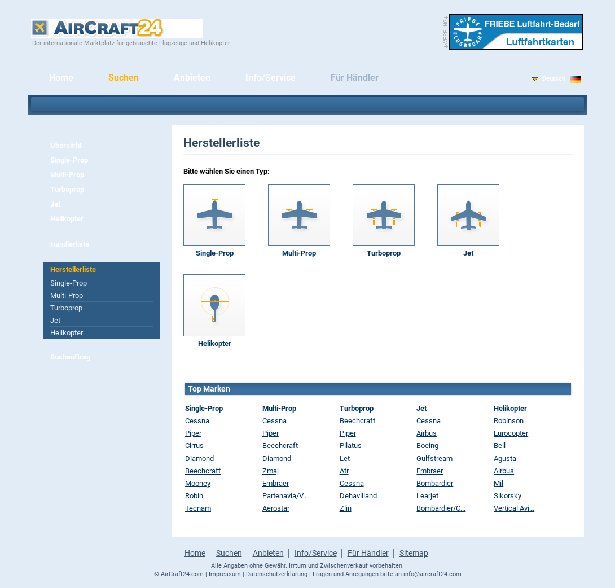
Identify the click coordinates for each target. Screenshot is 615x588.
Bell (500, 445)
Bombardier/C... (440, 508)
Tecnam (198, 508)
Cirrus (194, 445)
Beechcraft (203, 471)
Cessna (197, 420)
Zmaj (270, 471)
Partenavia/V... (285, 496)
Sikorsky (507, 496)
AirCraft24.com (182, 574)
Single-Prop (69, 160)
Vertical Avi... (514, 508)
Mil (498, 483)
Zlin (346, 508)
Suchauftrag (70, 357)
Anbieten (192, 77)
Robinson (509, 420)
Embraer (275, 483)
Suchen (123, 77)
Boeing (427, 445)
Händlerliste (69, 244)
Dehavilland (358, 496)
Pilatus (351, 445)
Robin (194, 496)
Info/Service (270, 77)
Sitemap (413, 553)
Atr (344, 471)
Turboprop (67, 189)
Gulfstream (434, 458)
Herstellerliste (73, 269)
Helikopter (67, 218)
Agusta (505, 458)
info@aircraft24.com (432, 574)
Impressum (225, 574)
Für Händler (355, 77)
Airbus (426, 433)
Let (345, 458)
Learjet (427, 496)
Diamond (199, 458)
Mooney (197, 483)
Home (61, 77)
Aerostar (275, 508)
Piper (193, 433)
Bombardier (434, 483)
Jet (55, 204)
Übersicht (66, 145)
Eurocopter (511, 433)
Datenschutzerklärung (277, 574)
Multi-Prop (67, 174)
